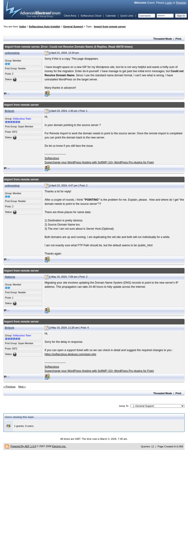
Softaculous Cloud (91, 15)
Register (181, 2)
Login (168, 2)
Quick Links (126, 15)
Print (178, 38)
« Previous (9, 386)
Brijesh (9, 111)
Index (22, 26)
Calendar (111, 15)
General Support (73, 26)
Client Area (70, 15)
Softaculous (52, 158)
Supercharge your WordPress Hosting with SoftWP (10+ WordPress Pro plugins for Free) (99, 162)
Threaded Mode (162, 38)
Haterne (10, 277)
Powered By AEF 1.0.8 (23, 446)
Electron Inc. (59, 446)
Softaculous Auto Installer (44, 26)
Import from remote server (110, 26)
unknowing (12, 53)
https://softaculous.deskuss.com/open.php (70, 354)
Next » (22, 386)
